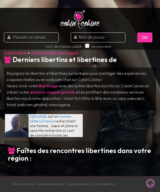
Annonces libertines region (54, 52)
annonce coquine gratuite (52, 92)
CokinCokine (15, 52)
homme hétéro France (50, 118)
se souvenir (98, 46)
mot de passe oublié (64, 46)
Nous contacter (24, 184)
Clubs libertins (104, 184)
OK (145, 37)
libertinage (48, 85)
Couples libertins (79, 184)
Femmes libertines (51, 184)
